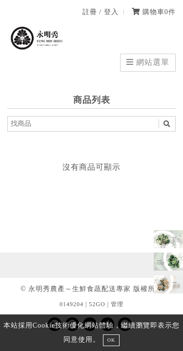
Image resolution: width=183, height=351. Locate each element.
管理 (117, 304)
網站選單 (147, 62)
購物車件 (154, 12)
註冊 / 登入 (100, 12)
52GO (97, 304)
